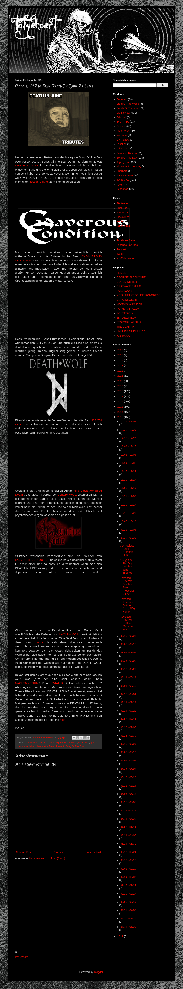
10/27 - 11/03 (128, 496)
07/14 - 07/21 (128, 710)
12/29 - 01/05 (128, 421)
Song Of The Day (75, 746)
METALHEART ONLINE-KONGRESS (139, 295)
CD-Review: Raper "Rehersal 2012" (127, 550)
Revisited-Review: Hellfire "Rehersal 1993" (127, 623)
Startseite (59, 852)
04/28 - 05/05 (128, 802)
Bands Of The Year (128, 108)
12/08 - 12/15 (128, 446)
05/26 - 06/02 (128, 768)
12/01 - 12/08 (128, 454)
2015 (120, 406)
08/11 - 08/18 (128, 677)
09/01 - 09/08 (128, 652)
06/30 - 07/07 (128, 727)
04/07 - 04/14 (128, 827)
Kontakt (121, 221)
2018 (120, 391)
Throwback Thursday (129, 166)
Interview (122, 135)
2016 (120, 401)
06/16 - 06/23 (128, 743)
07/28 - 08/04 (128, 694)
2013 (120, 417)
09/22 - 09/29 (128, 537)
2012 (120, 936)
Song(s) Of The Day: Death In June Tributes (126, 566)
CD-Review (123, 112)
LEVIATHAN (57, 683)
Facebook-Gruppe (127, 244)
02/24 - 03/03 (128, 877)
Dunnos (38, 642)
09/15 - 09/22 (128, 635)
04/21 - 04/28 (128, 810)
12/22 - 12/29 (128, 429)
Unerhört (122, 170)
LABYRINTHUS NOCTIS (31, 559)
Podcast (121, 249)
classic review (125, 175)
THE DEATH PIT (126, 326)
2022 (120, 370)
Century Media (67, 494)
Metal (52, 746)
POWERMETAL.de (128, 308)
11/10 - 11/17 (128, 479)
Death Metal (70, 742)
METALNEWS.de (127, 299)
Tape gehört (124, 162)
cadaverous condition (36, 742)
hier (62, 719)
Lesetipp (122, 144)
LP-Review (123, 139)
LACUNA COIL (69, 634)
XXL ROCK (123, 335)
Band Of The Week (128, 103)
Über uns (122, 207)
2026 (120, 350)
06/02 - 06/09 (128, 760)
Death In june (56, 742)
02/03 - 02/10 (128, 901)
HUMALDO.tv (125, 290)
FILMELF (122, 272)
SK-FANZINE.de (126, 317)
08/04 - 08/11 (128, 685)
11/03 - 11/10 (128, 487)
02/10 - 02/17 (128, 893)
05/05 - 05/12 (128, 793)
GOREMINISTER (127, 281)
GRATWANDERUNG (129, 286)
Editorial (121, 117)
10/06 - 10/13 (128, 521)
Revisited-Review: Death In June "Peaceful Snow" (127, 586)
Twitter (120, 253)
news (120, 184)
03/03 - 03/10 (128, 868)
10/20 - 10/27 (128, 504)
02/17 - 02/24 (128, 885)
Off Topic (122, 148)
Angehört (122, 99)
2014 (120, 411)
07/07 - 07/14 (128, 719)
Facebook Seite (126, 240)
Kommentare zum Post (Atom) (47, 858)
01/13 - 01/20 (128, 926)
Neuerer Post (24, 852)
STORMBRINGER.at (129, 322)
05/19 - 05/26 (128, 777)
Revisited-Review (127, 153)
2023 (120, 365)
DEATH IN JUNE (26, 165)
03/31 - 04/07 (128, 835)
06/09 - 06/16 (128, 752)
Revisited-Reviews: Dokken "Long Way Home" (127, 605)
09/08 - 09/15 (128, 644)
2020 (120, 381)
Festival (121, 126)
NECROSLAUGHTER (129, 304)
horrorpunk (22, 746)
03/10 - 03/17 (128, 860)
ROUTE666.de (125, 313)
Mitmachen (123, 212)
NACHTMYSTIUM (26, 683)
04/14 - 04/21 (128, 818)
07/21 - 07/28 (128, 702)
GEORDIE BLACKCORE (131, 277)
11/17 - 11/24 (128, 471)
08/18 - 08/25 (128, 669)
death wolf (83, 742)
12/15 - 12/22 (128, 438)
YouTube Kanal (126, 258)
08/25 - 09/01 (128, 660)
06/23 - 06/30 (128, 735)
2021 (120, 375)
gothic (93, 742)
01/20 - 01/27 (128, 918)
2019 (120, 386)
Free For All (123, 130)
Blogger (98, 972)
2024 (120, 360)
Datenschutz (124, 225)
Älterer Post (94, 852)
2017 (120, 396)
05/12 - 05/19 (128, 785)
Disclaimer (123, 216)
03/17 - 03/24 (128, 851)
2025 (120, 355)
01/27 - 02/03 (128, 910)
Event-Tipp (123, 121)
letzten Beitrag (39, 181)
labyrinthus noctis (38, 746)
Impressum (21, 956)
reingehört (122, 188)
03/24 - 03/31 (128, 843)
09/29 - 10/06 (128, 529)
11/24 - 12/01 (128, 463)
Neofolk (60, 746)
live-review (123, 180)
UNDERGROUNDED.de (131, 331)
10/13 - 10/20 (128, 512)
